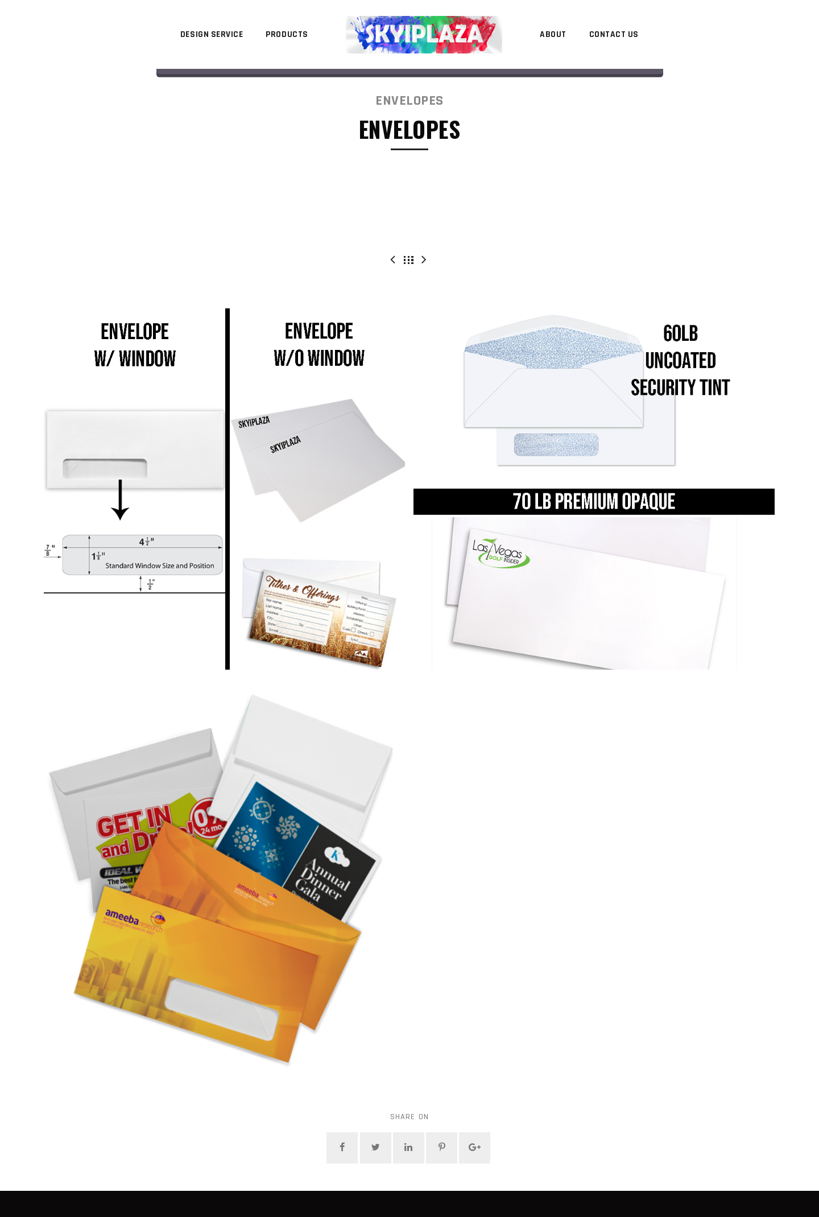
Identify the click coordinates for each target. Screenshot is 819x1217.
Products (287, 34)
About (553, 34)
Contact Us (614, 34)
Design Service (211, 34)
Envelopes (409, 100)
